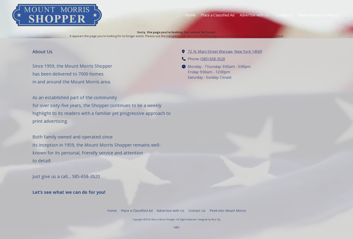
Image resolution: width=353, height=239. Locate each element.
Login (176, 226)
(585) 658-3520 (212, 58)
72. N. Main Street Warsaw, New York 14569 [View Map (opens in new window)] (225, 51)
